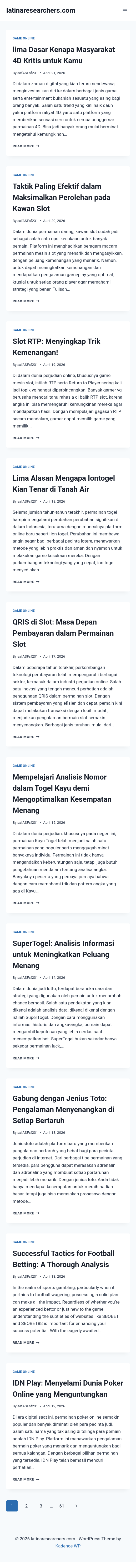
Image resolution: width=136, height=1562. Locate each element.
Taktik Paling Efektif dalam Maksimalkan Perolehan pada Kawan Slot (61, 197)
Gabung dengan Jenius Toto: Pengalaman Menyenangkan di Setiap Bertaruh (63, 1109)
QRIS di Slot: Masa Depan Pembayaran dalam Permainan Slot (63, 633)
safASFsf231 (27, 73)
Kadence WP (68, 1546)
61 (61, 1506)
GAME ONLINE (24, 38)
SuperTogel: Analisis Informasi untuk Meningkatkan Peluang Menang (63, 954)
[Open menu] (125, 10)
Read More (26, 146)
